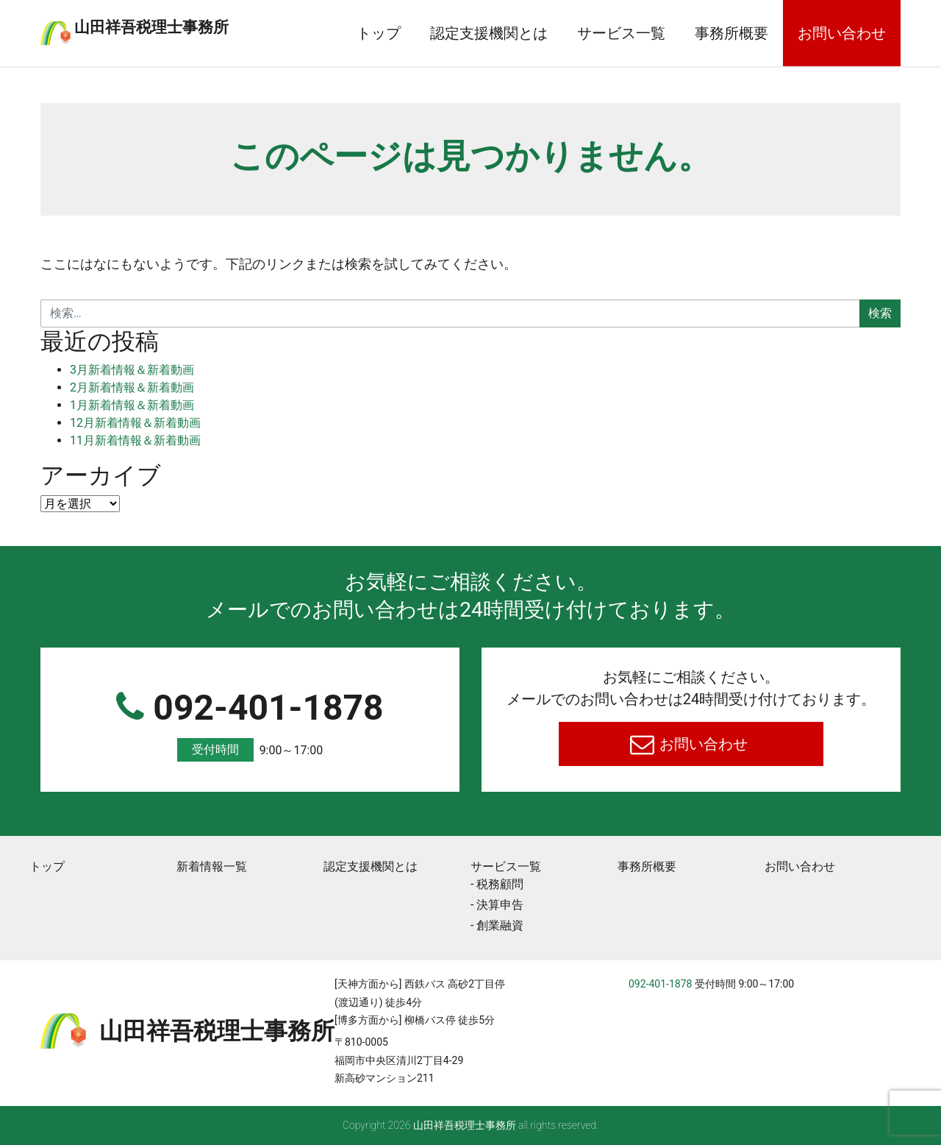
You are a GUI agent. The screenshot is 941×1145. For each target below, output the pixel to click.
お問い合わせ (842, 33)
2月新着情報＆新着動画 (132, 387)
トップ (379, 33)
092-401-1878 (250, 724)
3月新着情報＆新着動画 (132, 370)
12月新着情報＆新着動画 (135, 423)
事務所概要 (731, 33)
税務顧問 (499, 884)
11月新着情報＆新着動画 (135, 440)
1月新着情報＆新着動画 (132, 405)
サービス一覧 (621, 33)
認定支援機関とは (489, 33)
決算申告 (499, 905)
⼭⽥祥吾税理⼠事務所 (209, 24)
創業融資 (499, 925)
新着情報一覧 (211, 866)
